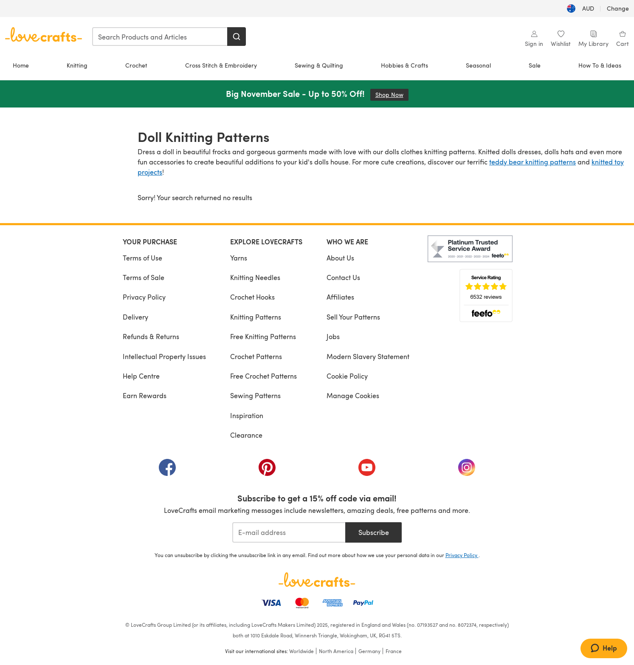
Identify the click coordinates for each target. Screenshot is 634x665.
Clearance (246, 434)
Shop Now (392, 95)
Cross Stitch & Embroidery (221, 65)
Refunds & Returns (151, 336)
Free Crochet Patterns (263, 375)
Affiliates (340, 296)
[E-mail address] (289, 532)
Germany (369, 651)
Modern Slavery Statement (368, 356)
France (394, 651)
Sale (535, 65)
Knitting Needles (255, 277)
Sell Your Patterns (353, 316)
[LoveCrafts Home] (317, 579)
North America (336, 651)
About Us (340, 257)
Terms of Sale (143, 277)
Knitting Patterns (255, 316)
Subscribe (373, 532)
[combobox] (160, 36)
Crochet (136, 65)
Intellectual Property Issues (164, 356)
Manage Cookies (353, 395)
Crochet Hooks (252, 296)
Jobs (333, 336)
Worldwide (301, 651)
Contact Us (343, 277)
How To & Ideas (599, 65)
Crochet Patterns (256, 356)
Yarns (238, 257)
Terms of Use (142, 257)
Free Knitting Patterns (263, 336)
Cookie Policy (347, 375)
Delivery (135, 316)
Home (21, 65)
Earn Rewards (144, 395)
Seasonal (478, 65)
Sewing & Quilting (319, 65)
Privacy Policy (144, 296)
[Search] (236, 36)
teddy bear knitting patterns (532, 161)
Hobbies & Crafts (404, 65)
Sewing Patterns (255, 395)
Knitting (77, 65)
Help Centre (141, 375)
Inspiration (246, 415)
